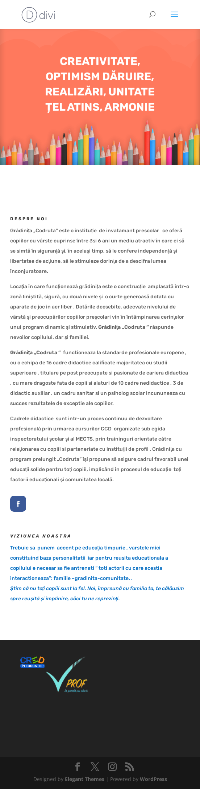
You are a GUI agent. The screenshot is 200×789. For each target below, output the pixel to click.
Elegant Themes (84, 779)
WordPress (153, 779)
